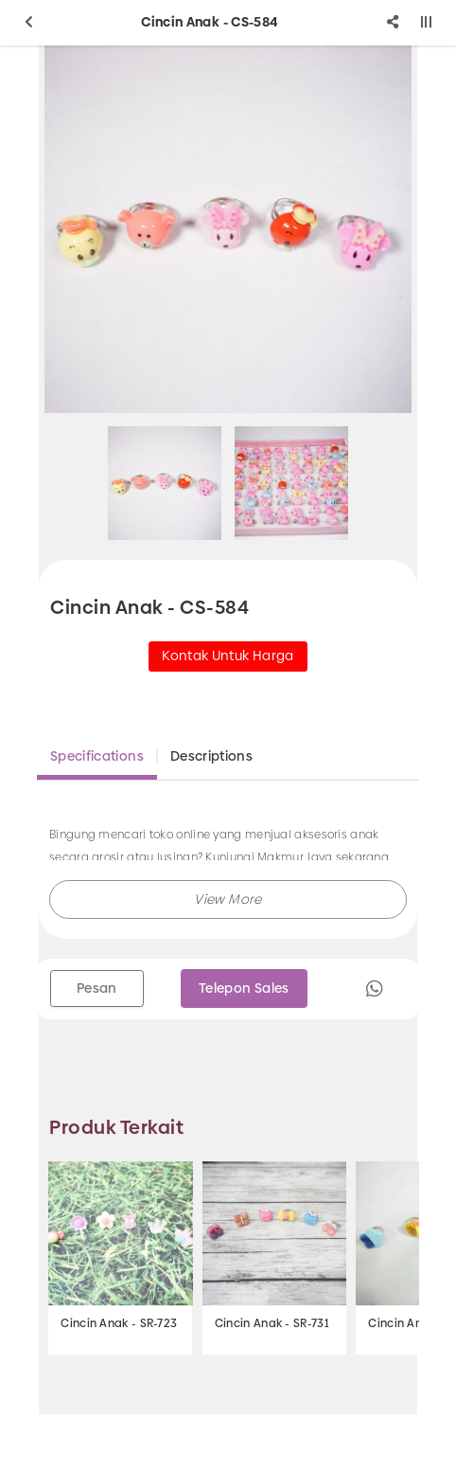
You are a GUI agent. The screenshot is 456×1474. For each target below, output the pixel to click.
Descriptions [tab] (211, 755)
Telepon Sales (244, 988)
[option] (228, 229)
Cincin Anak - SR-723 (119, 1323)
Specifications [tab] (97, 755)
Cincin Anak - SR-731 (272, 1323)
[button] (228, 899)
